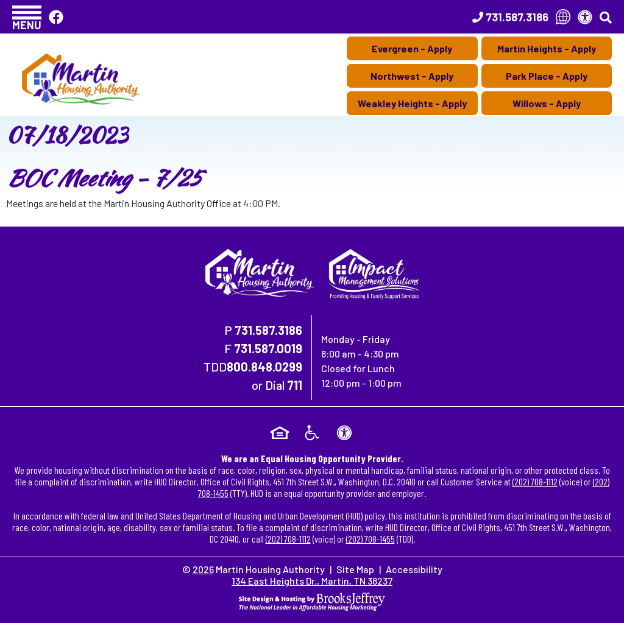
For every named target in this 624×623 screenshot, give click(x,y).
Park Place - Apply (546, 76)
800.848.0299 (264, 366)
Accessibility (414, 569)
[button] (26, 16)
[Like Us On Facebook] (56, 16)
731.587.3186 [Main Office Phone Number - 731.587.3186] (268, 330)
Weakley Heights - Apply (412, 103)
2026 (203, 569)
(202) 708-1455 (370, 538)
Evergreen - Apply (412, 48)
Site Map (355, 569)
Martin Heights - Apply (546, 48)
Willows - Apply (546, 103)
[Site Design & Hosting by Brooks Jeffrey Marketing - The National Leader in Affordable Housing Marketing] (312, 600)
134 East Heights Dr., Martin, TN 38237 (312, 580)
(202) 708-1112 (535, 481)
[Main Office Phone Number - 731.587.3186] (510, 17)
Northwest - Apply (411, 76)
